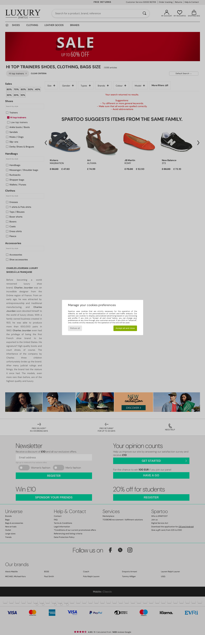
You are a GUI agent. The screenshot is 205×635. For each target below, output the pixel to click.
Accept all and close (125, 328)
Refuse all (75, 328)
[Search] (144, 13)
